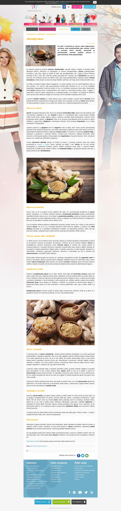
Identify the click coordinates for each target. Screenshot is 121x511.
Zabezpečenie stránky (33, 479)
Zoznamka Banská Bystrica (58, 472)
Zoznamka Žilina (55, 477)
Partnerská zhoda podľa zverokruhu (85, 470)
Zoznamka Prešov (56, 470)
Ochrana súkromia (32, 468)
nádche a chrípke (43, 144)
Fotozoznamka (79, 468)
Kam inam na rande (33, 441)
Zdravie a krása (63, 29)
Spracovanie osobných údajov (35, 470)
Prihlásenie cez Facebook (82, 472)
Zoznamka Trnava (56, 479)
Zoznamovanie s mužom (34, 488)
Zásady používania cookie (34, 477)
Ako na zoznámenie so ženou (35, 486)
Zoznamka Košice (56, 468)
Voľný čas (75, 29)
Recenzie (86, 29)
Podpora (77, 479)
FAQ (28, 472)
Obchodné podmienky (33, 466)
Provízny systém (79, 477)
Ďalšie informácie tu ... (63, 3)
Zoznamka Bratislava (57, 466)
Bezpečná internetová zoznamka (36, 475)
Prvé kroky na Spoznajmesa (35, 483)
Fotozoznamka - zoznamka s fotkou (37, 481)
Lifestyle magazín (80, 475)
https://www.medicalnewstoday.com (38, 446)
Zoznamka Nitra (55, 475)
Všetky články (32, 29)
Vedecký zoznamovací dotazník (84, 466)
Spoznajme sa (31, 34)
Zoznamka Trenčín (56, 481)
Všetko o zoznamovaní (47, 29)
